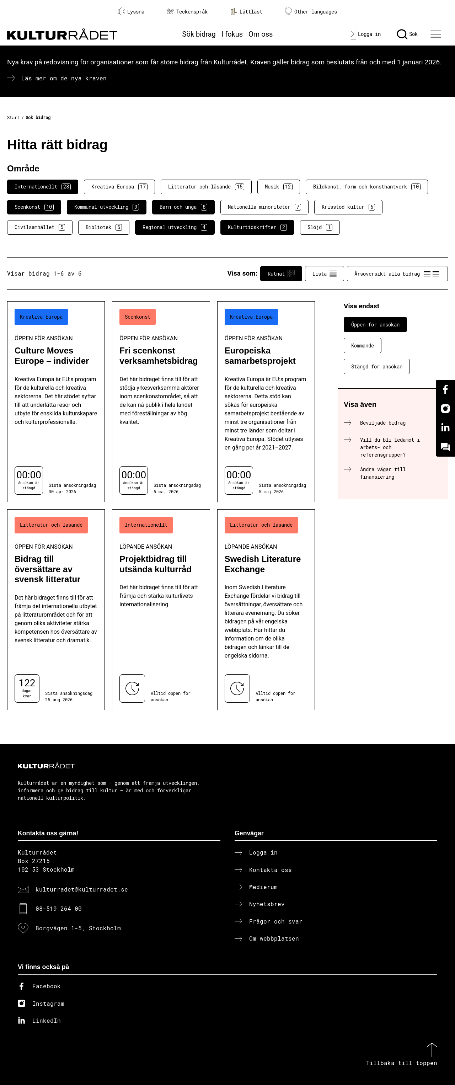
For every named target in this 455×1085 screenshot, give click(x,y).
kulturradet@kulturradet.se (82, 889)
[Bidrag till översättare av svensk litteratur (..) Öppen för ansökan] (56, 609)
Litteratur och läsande (206, 186)
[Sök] (407, 34)
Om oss (260, 34)
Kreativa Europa (119, 186)
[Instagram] (445, 408)
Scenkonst (34, 207)
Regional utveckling (175, 227)
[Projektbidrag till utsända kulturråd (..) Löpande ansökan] (161, 609)
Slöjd (319, 227)
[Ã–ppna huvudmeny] (437, 34)
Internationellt (43, 186)
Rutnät (281, 273)
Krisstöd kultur (348, 207)
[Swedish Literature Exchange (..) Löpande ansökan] (266, 609)
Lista (324, 273)
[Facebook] (445, 389)
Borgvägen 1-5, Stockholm (78, 928)
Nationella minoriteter (264, 207)
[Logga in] (363, 34)
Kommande (362, 345)
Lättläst (246, 11)
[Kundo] (445, 447)
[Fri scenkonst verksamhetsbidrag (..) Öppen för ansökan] (161, 401)
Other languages (311, 11)
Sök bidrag (199, 34)
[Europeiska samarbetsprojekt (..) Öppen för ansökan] (266, 401)
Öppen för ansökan (375, 324)
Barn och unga (183, 207)
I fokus (232, 34)
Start (13, 117)
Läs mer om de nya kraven (64, 78)
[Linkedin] (445, 427)
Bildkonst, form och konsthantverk (367, 186)
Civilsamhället (40, 227)
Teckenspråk (187, 11)
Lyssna (131, 11)
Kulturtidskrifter (257, 227)
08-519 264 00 (59, 908)
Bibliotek (104, 227)
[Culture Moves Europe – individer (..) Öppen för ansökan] (56, 401)
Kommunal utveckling (106, 207)
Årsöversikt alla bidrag (397, 273)
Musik (279, 186)
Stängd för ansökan (376, 366)
